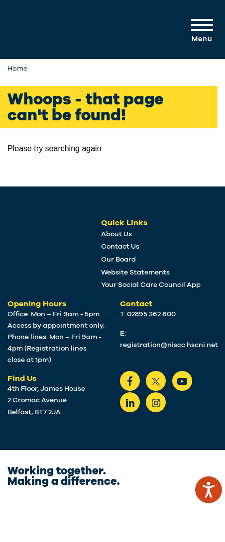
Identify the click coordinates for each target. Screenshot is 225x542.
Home (17, 68)
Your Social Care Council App (151, 284)
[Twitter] (156, 381)
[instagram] (156, 402)
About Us (116, 234)
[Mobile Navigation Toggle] (201, 29)
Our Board (118, 259)
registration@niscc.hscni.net (169, 345)
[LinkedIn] (130, 402)
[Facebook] (130, 381)
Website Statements (135, 272)
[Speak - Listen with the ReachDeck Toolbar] (208, 489)
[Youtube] (182, 381)
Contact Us (120, 246)
